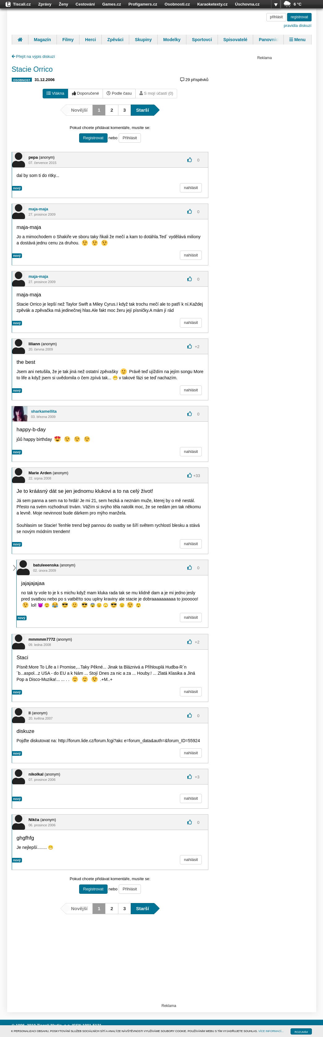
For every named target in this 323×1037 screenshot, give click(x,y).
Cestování (85, 4)
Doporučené (85, 93)
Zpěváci (115, 39)
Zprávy (45, 4)
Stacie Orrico (32, 69)
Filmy (68, 39)
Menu (297, 39)
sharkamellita (44, 411)
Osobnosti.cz (177, 4)
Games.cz (111, 4)
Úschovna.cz (247, 4)
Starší (142, 110)
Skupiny (143, 39)
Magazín (42, 39)
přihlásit (276, 17)
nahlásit (191, 187)
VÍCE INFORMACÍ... (271, 1031)
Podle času (119, 93)
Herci (90, 39)
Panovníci (269, 39)
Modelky (172, 39)
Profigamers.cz (142, 4)
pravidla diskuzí (298, 25)
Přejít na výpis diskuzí (33, 56)
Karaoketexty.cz (212, 4)
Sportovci (202, 39)
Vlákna (55, 93)
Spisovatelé (235, 39)
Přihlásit (130, 138)
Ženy (63, 4)
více (275, 4)
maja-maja (38, 209)
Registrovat (93, 138)
